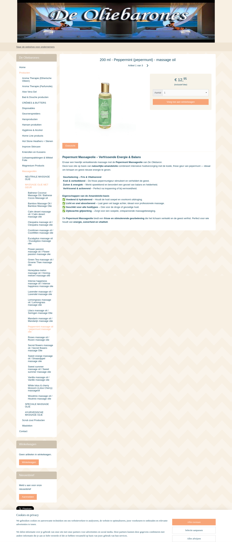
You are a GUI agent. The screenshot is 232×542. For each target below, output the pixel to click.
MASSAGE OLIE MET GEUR (36, 186)
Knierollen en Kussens (33, 152)
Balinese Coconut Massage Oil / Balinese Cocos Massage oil (40, 195)
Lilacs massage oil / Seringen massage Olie (40, 311)
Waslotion (27, 425)
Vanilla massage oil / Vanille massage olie (38, 378)
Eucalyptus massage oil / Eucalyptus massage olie (40, 241)
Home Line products (32, 135)
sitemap (95, 535)
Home (22, 67)
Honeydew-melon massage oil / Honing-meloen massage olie (39, 273)
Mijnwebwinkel (162, 535)
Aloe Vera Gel (29, 91)
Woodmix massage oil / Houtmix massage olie (40, 397)
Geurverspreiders (31, 113)
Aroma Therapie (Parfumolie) (37, 86)
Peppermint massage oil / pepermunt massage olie (40, 329)
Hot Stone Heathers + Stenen (37, 141)
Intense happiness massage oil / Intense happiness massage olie (40, 284)
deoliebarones (26, 524)
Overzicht (70, 145)
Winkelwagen (29, 462)
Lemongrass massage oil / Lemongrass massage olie (39, 302)
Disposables (28, 108)
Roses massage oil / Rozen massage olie (38, 338)
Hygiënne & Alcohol (32, 130)
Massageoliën (29, 171)
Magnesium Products (33, 165)
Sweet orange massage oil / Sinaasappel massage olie (40, 359)
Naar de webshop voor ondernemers (35, 46)
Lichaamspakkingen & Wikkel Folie (37, 159)
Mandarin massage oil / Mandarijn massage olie (40, 319)
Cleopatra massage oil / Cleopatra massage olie (40, 223)
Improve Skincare (31, 146)
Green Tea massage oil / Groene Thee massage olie (40, 262)
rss (102, 535)
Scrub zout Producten (33, 420)
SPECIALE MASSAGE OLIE (37, 405)
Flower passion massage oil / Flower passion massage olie (39, 252)
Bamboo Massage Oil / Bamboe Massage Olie (40, 204)
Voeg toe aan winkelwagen (181, 102)
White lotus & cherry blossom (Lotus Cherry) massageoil (40, 388)
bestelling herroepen (114, 535)
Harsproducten (30, 119)
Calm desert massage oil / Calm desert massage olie (39, 214)
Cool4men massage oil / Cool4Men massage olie (40, 231)
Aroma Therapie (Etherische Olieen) (36, 79)
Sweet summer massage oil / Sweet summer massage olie (39, 369)
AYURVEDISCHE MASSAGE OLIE (34, 413)
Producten (24, 72)
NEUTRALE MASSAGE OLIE (37, 178)
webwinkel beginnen (134, 535)
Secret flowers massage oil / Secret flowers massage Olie (40, 348)
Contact (23, 431)
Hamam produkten (32, 124)
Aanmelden (28, 496)
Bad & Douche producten (35, 97)
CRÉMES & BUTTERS (34, 102)
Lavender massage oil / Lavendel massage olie (40, 293)
